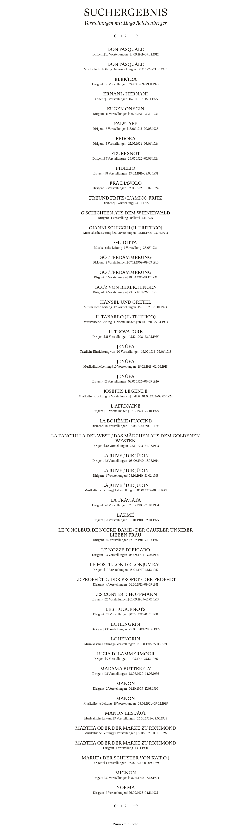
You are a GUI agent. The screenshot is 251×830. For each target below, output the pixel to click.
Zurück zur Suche (125, 824)
